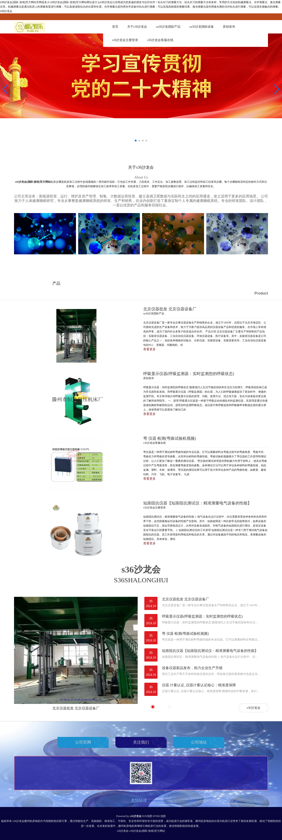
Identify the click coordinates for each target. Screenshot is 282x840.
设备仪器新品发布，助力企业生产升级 (192, 668)
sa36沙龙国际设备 (201, 26)
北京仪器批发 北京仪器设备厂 (76, 708)
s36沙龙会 (253, 707)
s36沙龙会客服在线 (160, 40)
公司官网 (83, 742)
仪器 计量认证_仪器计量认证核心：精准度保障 (199, 685)
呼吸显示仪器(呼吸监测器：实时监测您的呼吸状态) (202, 616)
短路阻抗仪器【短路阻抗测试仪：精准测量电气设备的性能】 (210, 651)
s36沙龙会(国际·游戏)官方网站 (33, 181)
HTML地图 (159, 816)
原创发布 (229, 26)
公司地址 (199, 742)
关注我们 (141, 742)
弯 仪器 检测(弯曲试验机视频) (185, 633)
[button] (277, 89)
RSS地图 (147, 816)
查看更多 (149, 349)
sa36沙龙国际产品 (168, 26)
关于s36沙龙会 (137, 26)
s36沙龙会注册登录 (125, 40)
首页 (115, 26)
